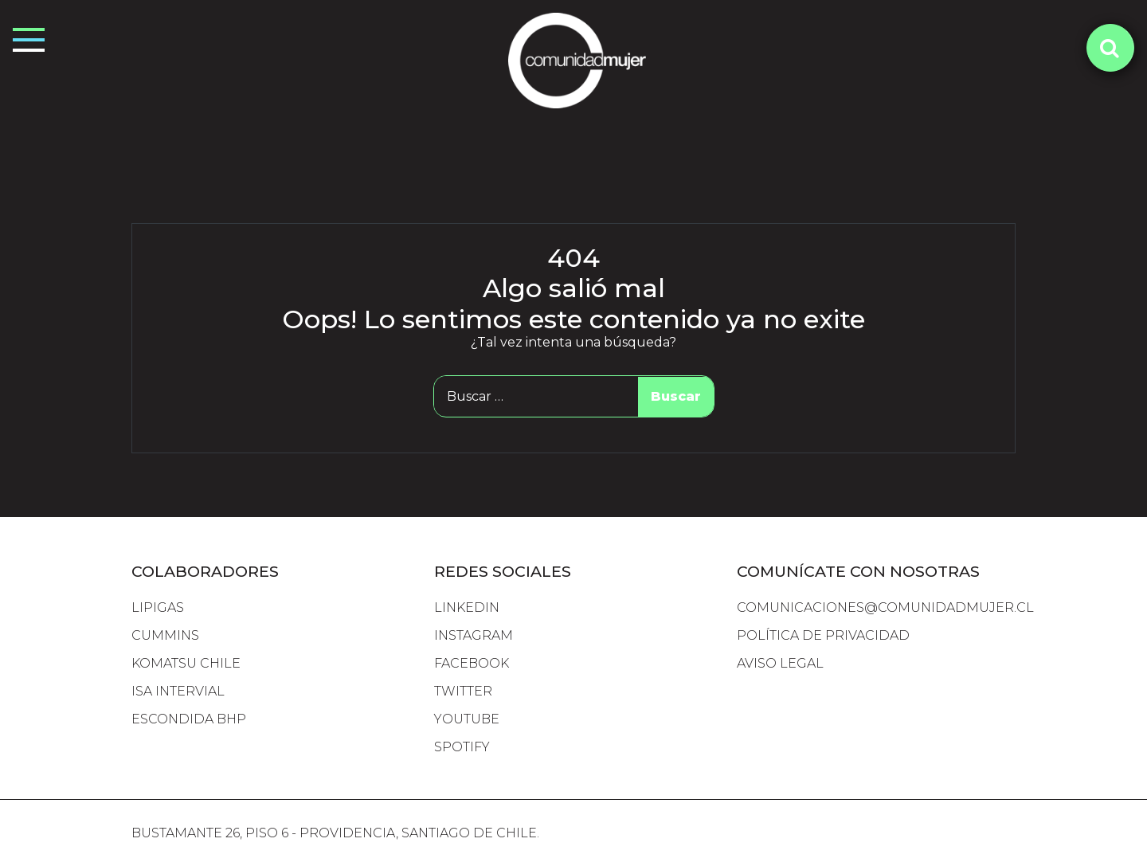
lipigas (157, 607)
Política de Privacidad (823, 635)
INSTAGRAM (473, 635)
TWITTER (463, 691)
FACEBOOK (471, 663)
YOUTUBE (466, 719)
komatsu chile (186, 663)
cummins (165, 635)
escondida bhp (188, 719)
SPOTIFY (462, 746)
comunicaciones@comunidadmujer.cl (885, 607)
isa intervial (178, 691)
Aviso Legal (780, 663)
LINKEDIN (466, 607)
